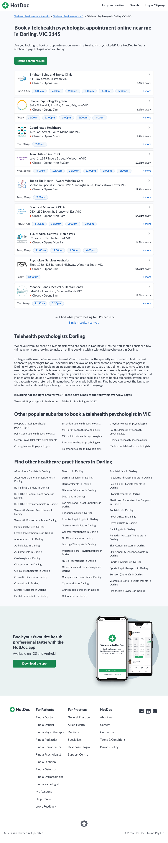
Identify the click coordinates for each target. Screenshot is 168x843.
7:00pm (39, 144)
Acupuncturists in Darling (28, 539)
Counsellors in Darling (26, 583)
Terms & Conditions (113, 739)
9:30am (40, 197)
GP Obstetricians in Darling (77, 538)
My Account (44, 791)
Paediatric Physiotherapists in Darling (131, 477)
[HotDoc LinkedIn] (148, 711)
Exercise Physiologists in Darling (80, 519)
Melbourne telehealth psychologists (130, 446)
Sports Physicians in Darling (125, 562)
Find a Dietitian (46, 762)
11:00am (33, 117)
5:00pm (122, 91)
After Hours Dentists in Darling (32, 471)
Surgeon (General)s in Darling (126, 574)
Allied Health (76, 724)
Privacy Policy (109, 747)
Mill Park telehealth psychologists (81, 430)
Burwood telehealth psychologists (81, 442)
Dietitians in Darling (73, 496)
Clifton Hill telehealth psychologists (82, 436)
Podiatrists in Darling (121, 510)
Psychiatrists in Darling (123, 516)
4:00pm (106, 91)
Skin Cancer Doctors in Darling (127, 545)
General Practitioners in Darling (80, 532)
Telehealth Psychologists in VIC (68, 16)
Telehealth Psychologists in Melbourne (35, 401)
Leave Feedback (46, 806)
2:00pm (72, 91)
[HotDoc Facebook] (141, 711)
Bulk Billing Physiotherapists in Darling (36, 504)
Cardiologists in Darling (27, 558)
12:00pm (50, 117)
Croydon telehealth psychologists (128, 423)
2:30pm (56, 303)
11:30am (56, 224)
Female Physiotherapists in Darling (33, 533)
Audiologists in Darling (27, 545)
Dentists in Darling (72, 471)
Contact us (107, 732)
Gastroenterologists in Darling (79, 525)
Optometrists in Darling (75, 583)
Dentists (73, 732)
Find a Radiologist (47, 784)
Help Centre (44, 799)
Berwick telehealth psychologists (128, 440)
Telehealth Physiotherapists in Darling (35, 520)
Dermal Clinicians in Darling (77, 477)
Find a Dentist (45, 724)
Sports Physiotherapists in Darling (129, 568)
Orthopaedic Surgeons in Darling (80, 590)
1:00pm (66, 117)
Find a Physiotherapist (50, 732)
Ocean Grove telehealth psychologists (35, 440)
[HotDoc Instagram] (154, 711)
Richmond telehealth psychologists (81, 449)
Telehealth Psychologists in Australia (32, 16)
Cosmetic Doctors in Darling (30, 577)
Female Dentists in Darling (29, 526)
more (147, 91)
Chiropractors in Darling (28, 564)
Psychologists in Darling (123, 523)
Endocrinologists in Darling (77, 513)
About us (106, 717)
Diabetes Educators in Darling (79, 490)
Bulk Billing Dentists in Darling (31, 487)
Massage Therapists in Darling (79, 544)
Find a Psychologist (48, 754)
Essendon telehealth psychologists (81, 423)
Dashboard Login (79, 747)
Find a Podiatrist (46, 739)
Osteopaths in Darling (74, 596)
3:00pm (89, 91)
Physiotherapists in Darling (125, 494)
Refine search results (31, 60)
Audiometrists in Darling (28, 552)
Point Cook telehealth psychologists (34, 433)
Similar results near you (84, 322)
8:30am (39, 224)
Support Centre (78, 754)
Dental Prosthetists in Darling (31, 596)
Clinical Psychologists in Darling (32, 571)
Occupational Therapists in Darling (81, 577)
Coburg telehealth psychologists (32, 446)
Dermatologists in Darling (76, 484)
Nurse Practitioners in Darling (79, 561)
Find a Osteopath (47, 769)
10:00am (57, 171)
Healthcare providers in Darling (127, 591)
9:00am (56, 91)
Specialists (75, 739)
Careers (105, 724)
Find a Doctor (45, 717)
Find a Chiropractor (48, 747)
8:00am (39, 91)
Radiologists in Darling (122, 529)
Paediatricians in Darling (123, 471)
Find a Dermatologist (49, 776)
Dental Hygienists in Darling (30, 590)
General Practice (79, 717)
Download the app (34, 663)
